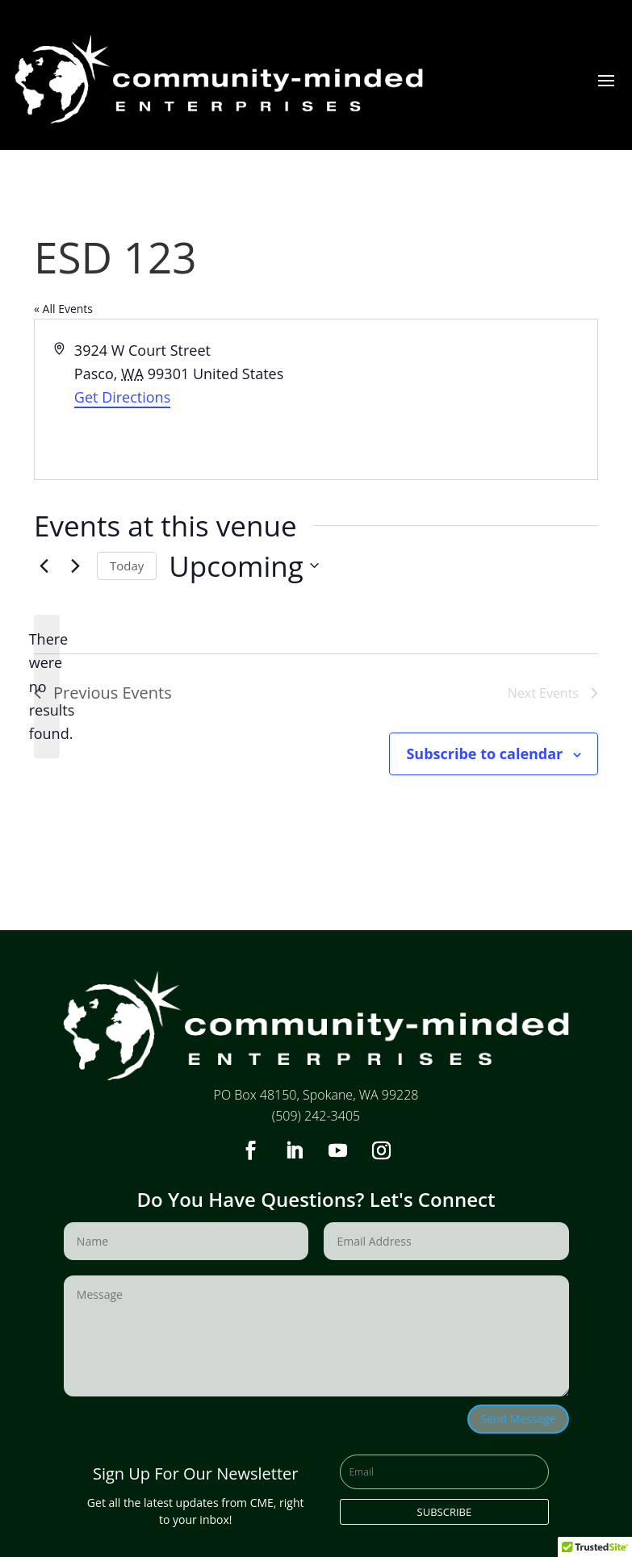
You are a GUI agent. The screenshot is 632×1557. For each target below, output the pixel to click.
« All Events (63, 308)
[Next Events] (75, 565)
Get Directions (122, 397)
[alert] (47, 686)
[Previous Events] (43, 565)
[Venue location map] (456, 399)
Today (127, 565)
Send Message (517, 1418)
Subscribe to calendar (484, 753)
